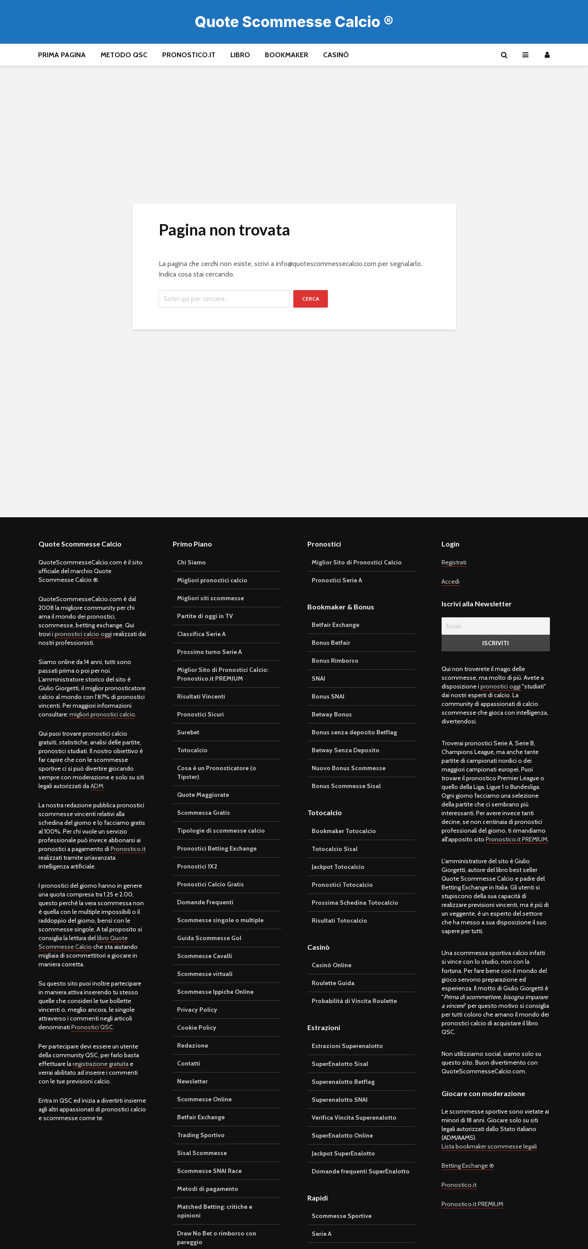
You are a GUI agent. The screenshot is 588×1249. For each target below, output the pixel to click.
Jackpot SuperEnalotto (343, 1153)
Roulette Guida (333, 983)
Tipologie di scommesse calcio (221, 830)
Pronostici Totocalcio (342, 885)
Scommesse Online (204, 1099)
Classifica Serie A (201, 634)
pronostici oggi (501, 686)
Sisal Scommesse (202, 1153)
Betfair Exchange (201, 1117)
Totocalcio (192, 750)
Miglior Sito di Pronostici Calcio (357, 562)
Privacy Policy (197, 1010)
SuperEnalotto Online (342, 1135)
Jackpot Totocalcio (338, 867)
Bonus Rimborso (335, 660)
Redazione (192, 1045)
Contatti (188, 1063)
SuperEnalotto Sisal (340, 1064)
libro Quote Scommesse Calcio (83, 942)
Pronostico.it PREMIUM (516, 839)
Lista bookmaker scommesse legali (489, 1146)
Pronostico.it (189, 55)
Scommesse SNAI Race (209, 1171)
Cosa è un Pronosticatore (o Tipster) (216, 772)
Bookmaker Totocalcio (344, 831)
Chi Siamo (191, 562)
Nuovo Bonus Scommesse (349, 768)
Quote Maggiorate (203, 795)
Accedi (450, 581)
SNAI (318, 678)
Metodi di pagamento (207, 1189)
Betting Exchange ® (468, 1165)
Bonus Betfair (331, 643)
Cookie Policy (196, 1027)
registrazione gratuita (101, 1064)
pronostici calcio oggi (83, 634)
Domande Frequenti (205, 902)
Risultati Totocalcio (339, 920)
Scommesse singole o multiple (220, 920)
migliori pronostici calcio (102, 714)
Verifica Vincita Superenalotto (354, 1117)
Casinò (336, 55)
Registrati (454, 562)
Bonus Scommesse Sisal (346, 786)
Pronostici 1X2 (197, 866)
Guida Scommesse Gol (209, 938)
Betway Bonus (332, 714)
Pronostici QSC (92, 1027)
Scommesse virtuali (205, 974)
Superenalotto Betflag (343, 1082)
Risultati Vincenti (201, 696)
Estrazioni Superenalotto (347, 1046)
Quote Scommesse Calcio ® (294, 22)
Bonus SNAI (328, 696)
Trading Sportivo (201, 1135)
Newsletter (192, 1081)
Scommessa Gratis (203, 813)
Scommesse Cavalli (204, 956)
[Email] (496, 626)
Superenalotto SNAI (340, 1100)
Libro (240, 55)
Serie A (321, 1234)
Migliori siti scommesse (210, 598)
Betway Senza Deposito (345, 750)
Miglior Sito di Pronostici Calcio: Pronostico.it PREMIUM (222, 674)
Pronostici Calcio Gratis (210, 884)
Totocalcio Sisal (335, 849)
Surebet (188, 732)
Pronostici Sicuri (200, 714)
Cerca (310, 298)
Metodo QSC (124, 55)
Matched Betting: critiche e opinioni (214, 1211)
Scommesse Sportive (342, 1216)
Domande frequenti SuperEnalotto (361, 1171)
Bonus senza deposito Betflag (354, 732)
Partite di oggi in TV (205, 616)
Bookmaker (286, 55)
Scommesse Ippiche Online (215, 992)
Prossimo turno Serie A (209, 652)
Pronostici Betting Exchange (217, 848)
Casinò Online (331, 965)
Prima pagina (62, 55)
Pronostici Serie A (337, 580)
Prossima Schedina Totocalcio (355, 902)
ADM (96, 786)
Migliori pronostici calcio (212, 580)
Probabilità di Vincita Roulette (354, 1001)
